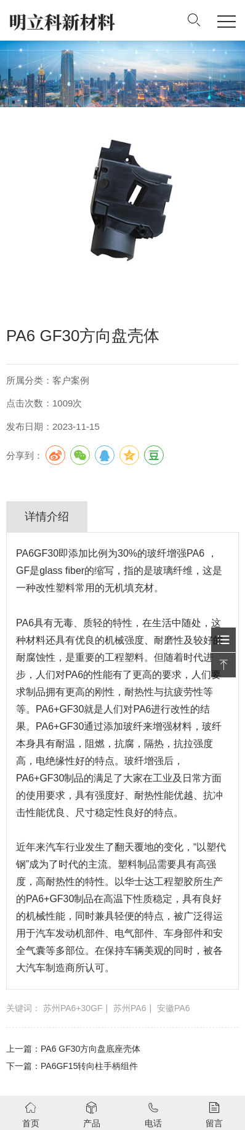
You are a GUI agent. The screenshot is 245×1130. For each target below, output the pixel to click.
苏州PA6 (129, 1008)
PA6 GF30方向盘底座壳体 (90, 1049)
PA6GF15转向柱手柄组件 (89, 1066)
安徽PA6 (173, 1008)
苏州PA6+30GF (73, 1008)
